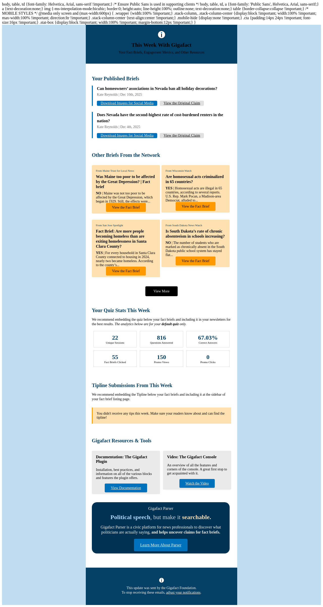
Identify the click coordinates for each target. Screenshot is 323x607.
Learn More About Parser (160, 545)
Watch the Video (197, 483)
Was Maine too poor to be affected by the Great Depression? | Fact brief (125, 181)
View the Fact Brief (126, 207)
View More (161, 291)
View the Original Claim (182, 103)
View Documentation (126, 488)
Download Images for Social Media (127, 103)
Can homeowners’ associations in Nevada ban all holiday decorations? (157, 88)
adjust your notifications (183, 592)
